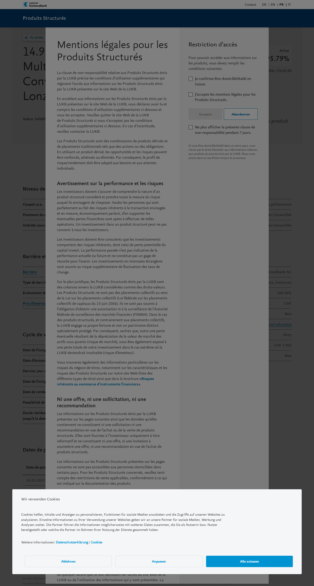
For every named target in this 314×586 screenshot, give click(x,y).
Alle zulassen (249, 561)
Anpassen (159, 561)
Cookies (96, 542)
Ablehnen (68, 561)
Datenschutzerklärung (72, 542)
